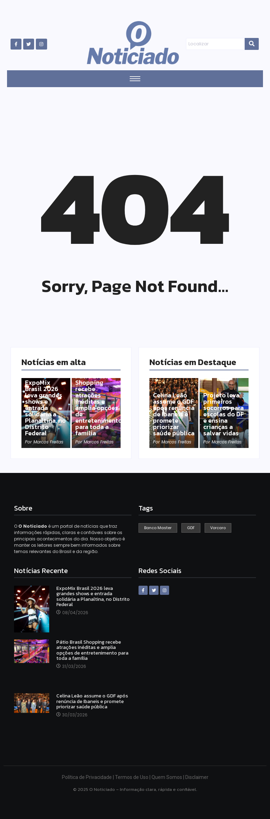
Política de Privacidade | (88, 777)
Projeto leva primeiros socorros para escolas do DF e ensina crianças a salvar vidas (223, 414)
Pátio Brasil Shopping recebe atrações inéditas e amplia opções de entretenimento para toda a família (98, 404)
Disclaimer (196, 777)
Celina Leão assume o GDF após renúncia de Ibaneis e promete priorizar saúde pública (173, 414)
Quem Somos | (168, 777)
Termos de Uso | (133, 777)
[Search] (215, 44)
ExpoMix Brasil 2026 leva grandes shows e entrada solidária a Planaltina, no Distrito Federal (45, 407)
